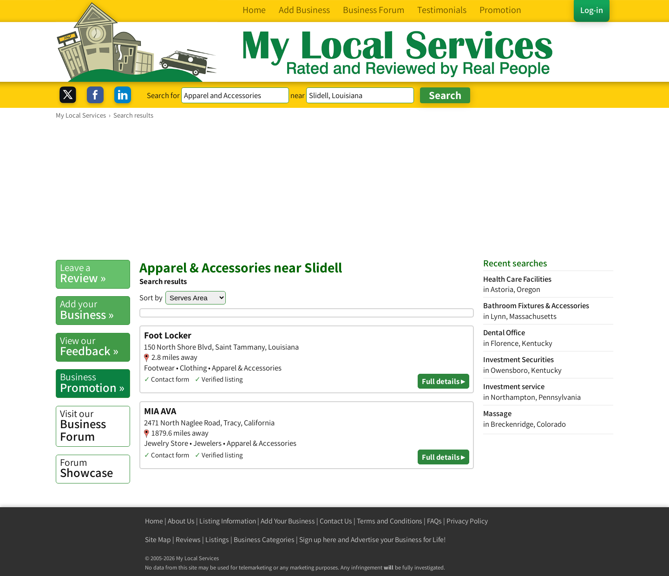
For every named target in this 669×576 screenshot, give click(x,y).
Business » (95, 309)
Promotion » (95, 382)
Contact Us (336, 520)
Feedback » (95, 346)
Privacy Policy (467, 520)
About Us (181, 520)
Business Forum (95, 425)
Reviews (188, 539)
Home (154, 520)
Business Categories (264, 539)
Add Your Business (288, 520)
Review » (95, 273)
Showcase (95, 468)
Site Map (158, 539)
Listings (217, 539)
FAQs (434, 520)
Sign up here (317, 539)
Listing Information (227, 520)
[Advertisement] (334, 189)
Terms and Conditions (389, 520)
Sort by (151, 297)
